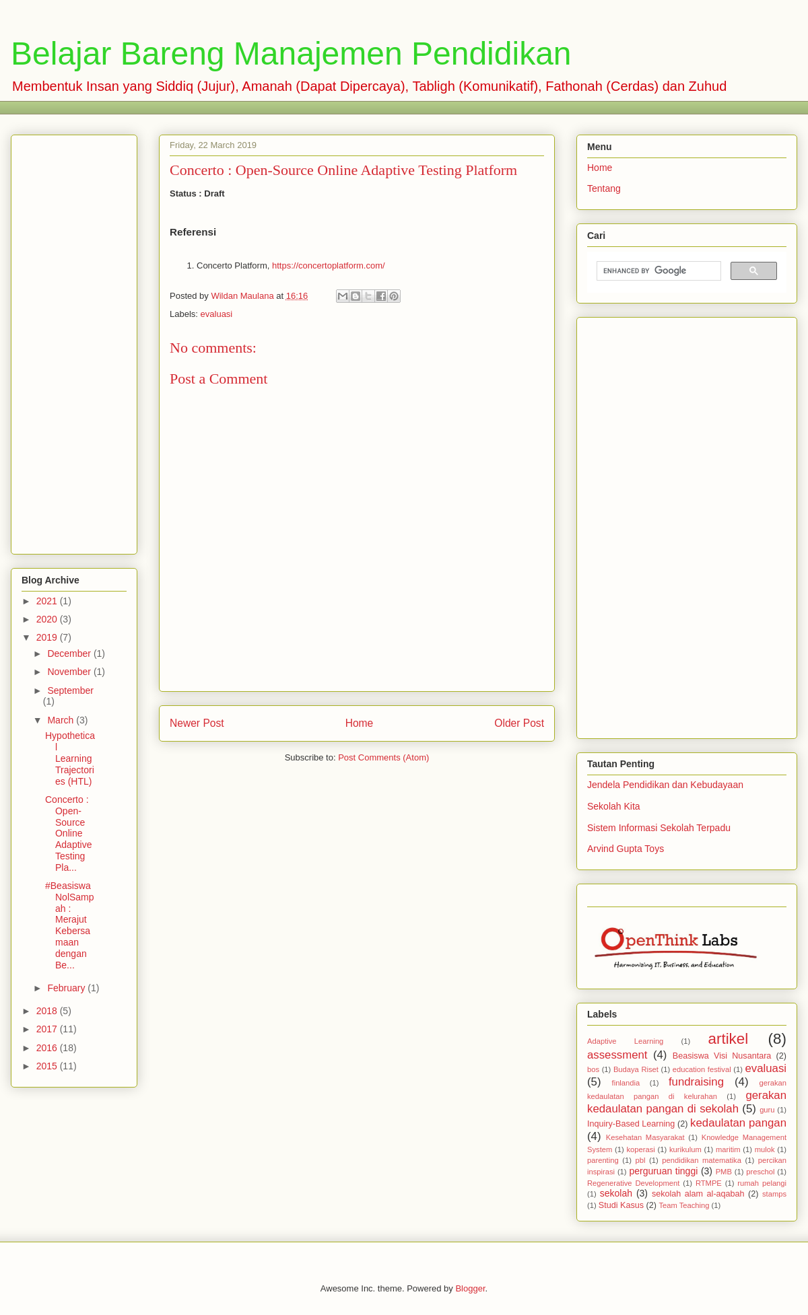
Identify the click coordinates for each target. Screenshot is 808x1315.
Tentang (604, 188)
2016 (48, 1047)
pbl (641, 1160)
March (61, 720)
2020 (48, 619)
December (70, 653)
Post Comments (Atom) (383, 757)
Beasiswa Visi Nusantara (722, 1056)
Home (359, 723)
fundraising (696, 1081)
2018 (48, 1010)
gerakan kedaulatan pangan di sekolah (686, 1102)
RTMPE (709, 1183)
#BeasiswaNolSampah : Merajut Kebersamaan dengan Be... (69, 925)
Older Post (519, 723)
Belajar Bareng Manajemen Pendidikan (291, 53)
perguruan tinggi (663, 1171)
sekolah (616, 1193)
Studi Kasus (621, 1205)
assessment (617, 1055)
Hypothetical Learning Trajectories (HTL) (70, 758)
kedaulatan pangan (738, 1122)
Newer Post (197, 723)
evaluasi (217, 314)
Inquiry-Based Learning (631, 1124)
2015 (48, 1066)
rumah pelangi (761, 1183)
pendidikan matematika (701, 1160)
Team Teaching (684, 1205)
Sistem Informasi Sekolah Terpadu (659, 827)
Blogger (470, 1288)
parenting (603, 1160)
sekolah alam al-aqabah (698, 1194)
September (70, 690)
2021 (48, 601)
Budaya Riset (636, 1069)
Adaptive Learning (625, 1041)
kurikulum (685, 1149)
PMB (724, 1172)
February (67, 988)
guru (767, 1110)
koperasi (640, 1149)
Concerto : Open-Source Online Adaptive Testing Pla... (68, 833)
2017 (48, 1029)
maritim (728, 1149)
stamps (774, 1194)
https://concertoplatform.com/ (328, 265)
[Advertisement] (266, 106)
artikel (728, 1038)
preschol (760, 1172)
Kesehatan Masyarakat (645, 1137)
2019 (48, 637)
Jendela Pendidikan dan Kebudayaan (665, 784)
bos (593, 1069)
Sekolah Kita (613, 806)
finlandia (626, 1083)
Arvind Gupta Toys (625, 848)
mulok (765, 1149)
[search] (657, 271)
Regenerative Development (633, 1183)
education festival (702, 1069)
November (70, 671)
